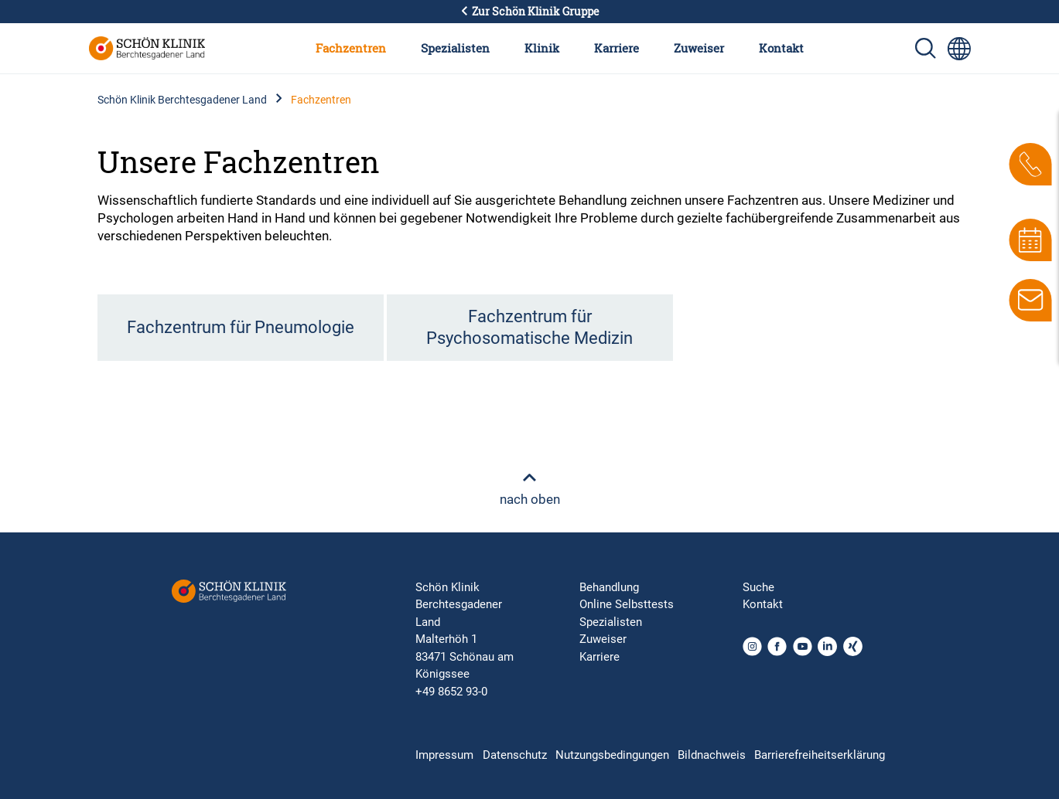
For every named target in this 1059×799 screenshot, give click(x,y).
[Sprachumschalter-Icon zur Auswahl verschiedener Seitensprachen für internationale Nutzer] (959, 48)
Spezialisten (455, 48)
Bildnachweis (712, 755)
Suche (758, 587)
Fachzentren (351, 48)
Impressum (444, 755)
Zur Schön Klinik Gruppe (530, 12)
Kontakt (781, 48)
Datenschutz (515, 755)
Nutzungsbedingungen (612, 755)
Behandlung (609, 587)
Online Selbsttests (626, 604)
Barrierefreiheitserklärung (819, 755)
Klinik (541, 48)
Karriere (616, 48)
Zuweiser (699, 48)
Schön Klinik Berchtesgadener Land (182, 100)
